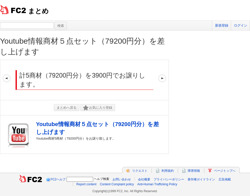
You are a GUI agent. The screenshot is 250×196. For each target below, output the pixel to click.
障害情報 (194, 171)
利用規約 (167, 171)
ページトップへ (224, 171)
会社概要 (144, 179)
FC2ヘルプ (58, 179)
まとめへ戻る (67, 107)
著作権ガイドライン (201, 179)
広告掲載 (225, 179)
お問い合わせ (121, 179)
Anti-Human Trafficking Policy (157, 184)
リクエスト (139, 171)
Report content (86, 184)
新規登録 (221, 25)
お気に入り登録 (97, 108)
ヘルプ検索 (101, 178)
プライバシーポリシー (169, 179)
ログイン (240, 25)
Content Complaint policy (117, 184)
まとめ (38, 11)
